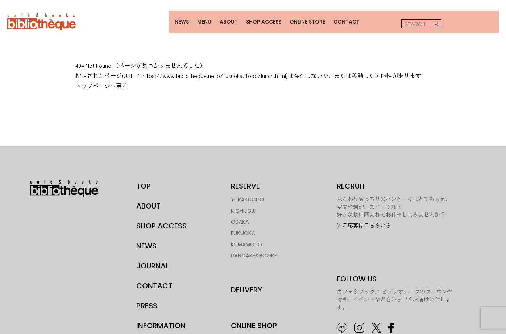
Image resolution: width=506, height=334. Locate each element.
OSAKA (240, 217)
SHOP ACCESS (257, 19)
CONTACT (340, 19)
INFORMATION (161, 321)
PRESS (146, 301)
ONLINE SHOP (254, 321)
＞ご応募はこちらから (364, 220)
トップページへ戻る (101, 81)
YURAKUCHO (247, 194)
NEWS (176, 19)
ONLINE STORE (301, 19)
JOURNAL (152, 261)
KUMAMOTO (246, 239)
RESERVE (245, 181)
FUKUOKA (243, 228)
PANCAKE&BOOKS (254, 251)
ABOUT (222, 19)
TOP (143, 181)
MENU (198, 19)
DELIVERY (246, 285)
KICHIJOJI (243, 206)
